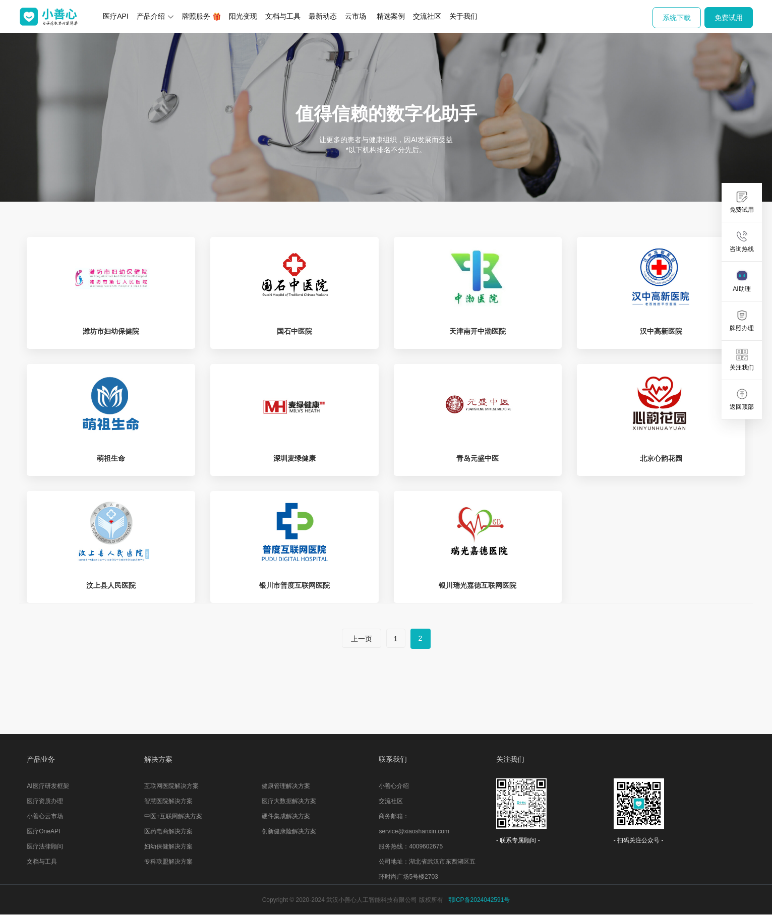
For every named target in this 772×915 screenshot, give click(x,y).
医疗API (116, 16)
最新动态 (323, 16)
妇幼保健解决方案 (168, 846)
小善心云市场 (45, 816)
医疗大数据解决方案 (289, 801)
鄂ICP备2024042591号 (479, 899)
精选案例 (391, 16)
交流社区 (427, 16)
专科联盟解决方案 (168, 861)
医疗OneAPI (43, 831)
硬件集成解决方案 (286, 816)
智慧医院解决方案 (168, 801)
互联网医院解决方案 (171, 785)
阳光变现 (243, 16)
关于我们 (463, 16)
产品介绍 (155, 16)
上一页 (361, 639)
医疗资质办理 (45, 801)
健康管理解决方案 (286, 785)
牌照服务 (201, 16)
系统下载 (677, 18)
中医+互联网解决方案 (173, 816)
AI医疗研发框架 (48, 785)
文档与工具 (283, 16)
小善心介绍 (394, 785)
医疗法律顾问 (45, 846)
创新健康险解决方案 (289, 831)
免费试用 (729, 18)
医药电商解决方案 (168, 831)
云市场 (355, 16)
